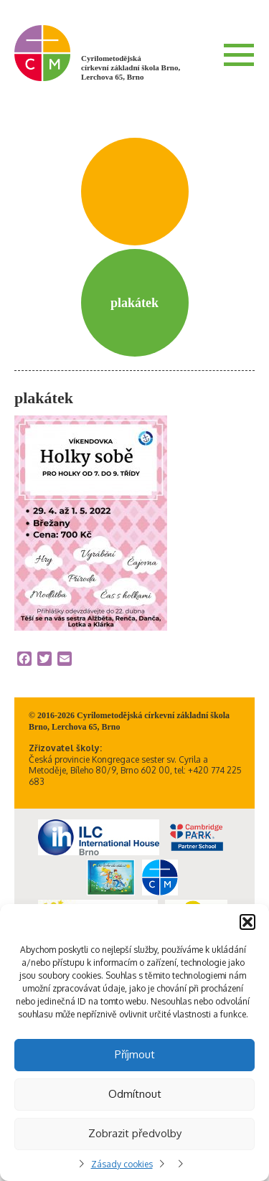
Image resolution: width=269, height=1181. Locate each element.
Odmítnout (134, 1094)
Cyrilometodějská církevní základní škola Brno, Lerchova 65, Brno (130, 67)
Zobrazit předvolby (134, 1133)
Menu (239, 54)
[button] (247, 922)
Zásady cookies (122, 1164)
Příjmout (135, 1054)
